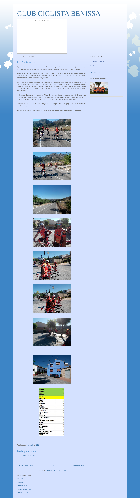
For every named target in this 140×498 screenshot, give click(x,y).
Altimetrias (20, 479)
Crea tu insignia (94, 65)
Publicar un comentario (28, 455)
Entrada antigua (78, 465)
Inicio (53, 465)
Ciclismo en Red (22, 486)
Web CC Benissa (96, 73)
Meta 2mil (20, 482)
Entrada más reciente (26, 465)
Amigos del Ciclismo (24, 489)
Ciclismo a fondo (23, 492)
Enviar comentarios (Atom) (56, 470)
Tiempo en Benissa (42, 20)
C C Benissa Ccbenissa (97, 61)
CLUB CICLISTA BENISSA (59, 13)
